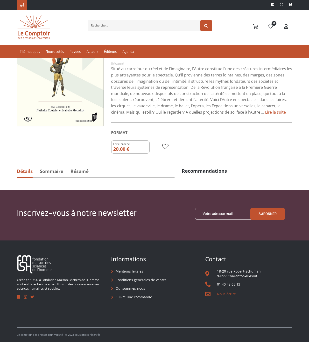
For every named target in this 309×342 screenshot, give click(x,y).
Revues (75, 51)
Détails (25, 171)
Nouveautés (55, 51)
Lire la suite (275, 112)
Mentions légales (129, 271)
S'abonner (268, 214)
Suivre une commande (134, 297)
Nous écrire (226, 294)
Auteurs (92, 51)
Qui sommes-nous (130, 288)
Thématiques (30, 51)
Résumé (79, 171)
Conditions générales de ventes (141, 280)
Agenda (128, 51)
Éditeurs (110, 51)
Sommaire (51, 171)
